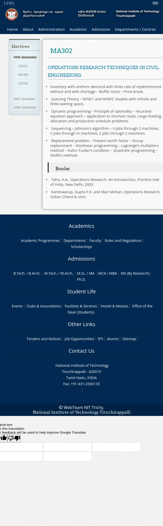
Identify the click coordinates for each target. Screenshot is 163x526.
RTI (100, 338)
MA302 (23, 74)
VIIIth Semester (25, 107)
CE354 (23, 83)
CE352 (23, 66)
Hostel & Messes (114, 306)
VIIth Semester (24, 98)
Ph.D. (81, 279)
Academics (81, 225)
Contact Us (81, 350)
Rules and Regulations (123, 240)
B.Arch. (34, 273)
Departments (75, 240)
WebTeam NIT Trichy (83, 407)
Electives (20, 46)
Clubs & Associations (43, 306)
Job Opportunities (79, 338)
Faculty (95, 240)
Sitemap (129, 338)
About (28, 29)
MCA (102, 273)
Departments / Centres (135, 29)
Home (12, 29)
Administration (51, 29)
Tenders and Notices (44, 338)
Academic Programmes (40, 240)
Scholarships (81, 246)
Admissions (81, 258)
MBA (113, 273)
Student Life (81, 291)
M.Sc (81, 273)
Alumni (113, 338)
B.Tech (19, 273)
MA (91, 273)
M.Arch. (66, 273)
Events (17, 306)
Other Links (81, 324)
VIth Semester (25, 57)
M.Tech (50, 273)
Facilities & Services (81, 306)
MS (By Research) (135, 273)
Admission (100, 29)
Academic (78, 29)
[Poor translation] (14, 438)
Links (9, 3)
